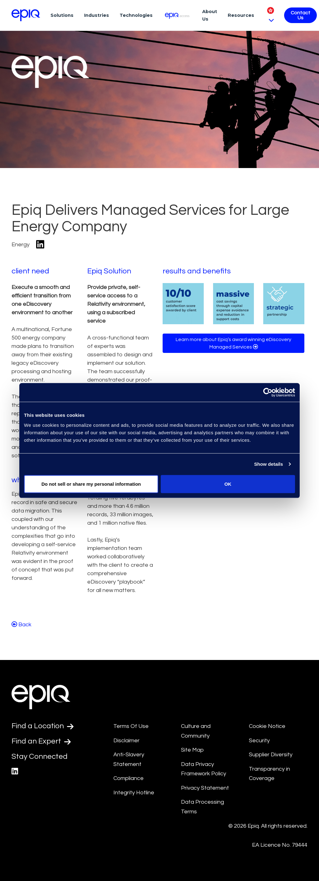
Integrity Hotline (133, 793)
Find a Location (43, 726)
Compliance (128, 778)
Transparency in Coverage (269, 774)
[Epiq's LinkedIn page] (15, 771)
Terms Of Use (131, 726)
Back (21, 624)
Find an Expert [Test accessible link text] (41, 741)
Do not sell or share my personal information (91, 483)
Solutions (62, 15)
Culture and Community (196, 731)
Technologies (136, 15)
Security (259, 741)
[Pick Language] (270, 15)
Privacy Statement (205, 788)
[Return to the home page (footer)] (26, 15)
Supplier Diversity (271, 755)
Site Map (192, 750)
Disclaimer (126, 741)
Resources (241, 15)
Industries (96, 15)
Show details (268, 464)
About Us (209, 15)
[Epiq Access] (177, 15)
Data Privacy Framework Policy (203, 769)
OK (227, 483)
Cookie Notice (267, 726)
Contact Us (300, 15)
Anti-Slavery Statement (128, 759)
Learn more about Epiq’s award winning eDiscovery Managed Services (233, 343)
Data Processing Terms (202, 807)
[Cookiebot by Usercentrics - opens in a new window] (267, 392)
